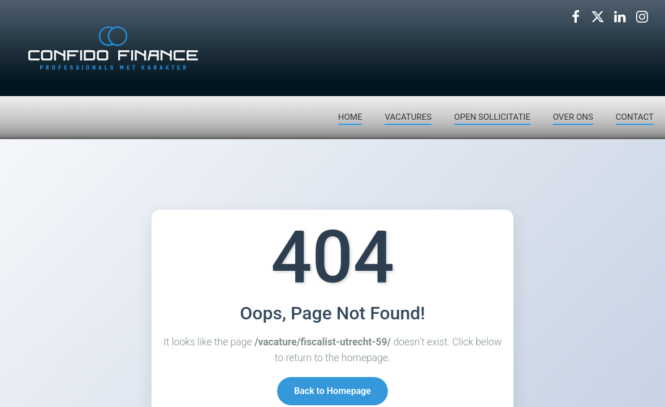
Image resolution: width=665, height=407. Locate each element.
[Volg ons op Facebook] (575, 17)
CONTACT (635, 117)
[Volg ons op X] (597, 17)
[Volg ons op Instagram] (642, 17)
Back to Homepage (332, 391)
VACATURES (408, 117)
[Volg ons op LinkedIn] (620, 17)
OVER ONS (573, 117)
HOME (350, 117)
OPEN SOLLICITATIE (492, 117)
